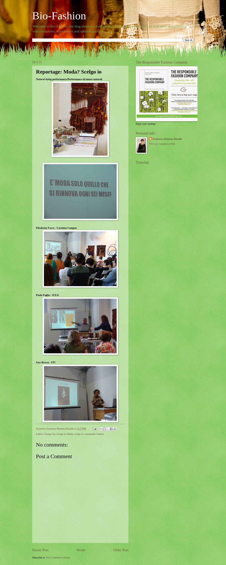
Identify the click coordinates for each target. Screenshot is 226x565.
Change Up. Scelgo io (55, 434)
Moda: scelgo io (75, 434)
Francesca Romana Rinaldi (167, 139)
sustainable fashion (94, 434)
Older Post (121, 550)
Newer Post (40, 550)
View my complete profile (162, 144)
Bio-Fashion (59, 16)
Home (81, 550)
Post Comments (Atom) (58, 557)
